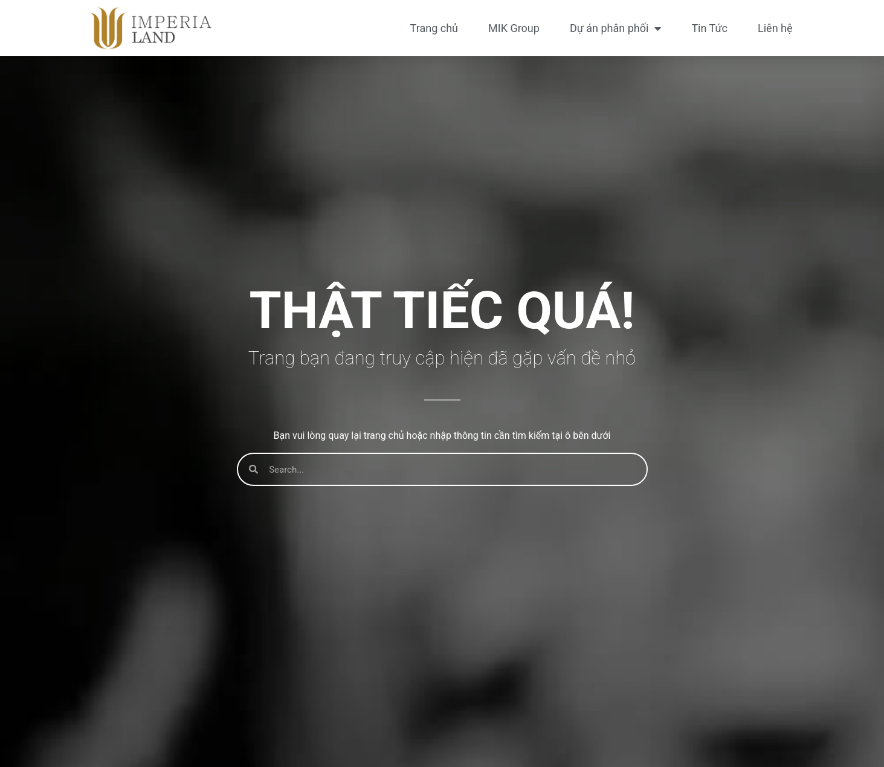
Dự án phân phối (616, 28)
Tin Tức (709, 28)
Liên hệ (775, 28)
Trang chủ (434, 28)
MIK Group (514, 28)
